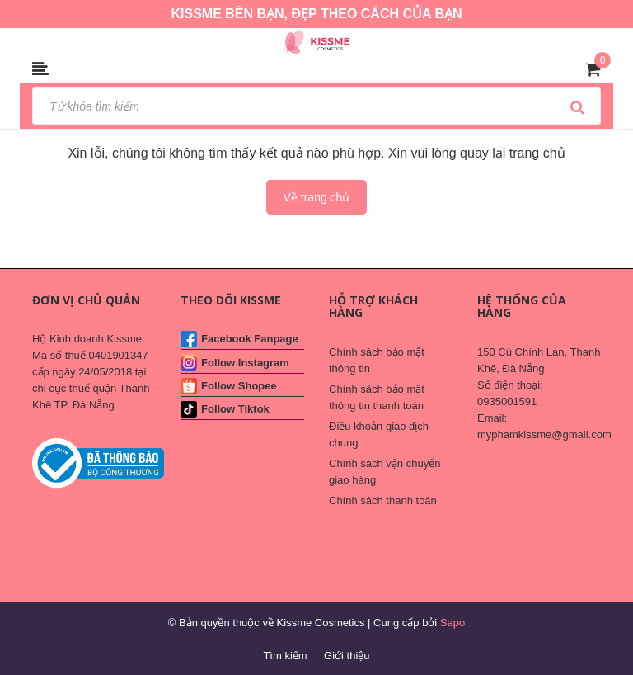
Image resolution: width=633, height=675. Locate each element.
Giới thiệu (346, 655)
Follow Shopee (239, 386)
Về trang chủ (317, 197)
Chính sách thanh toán (383, 500)
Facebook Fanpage (249, 339)
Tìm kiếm (285, 655)
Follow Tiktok (235, 409)
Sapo (452, 622)
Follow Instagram (245, 362)
